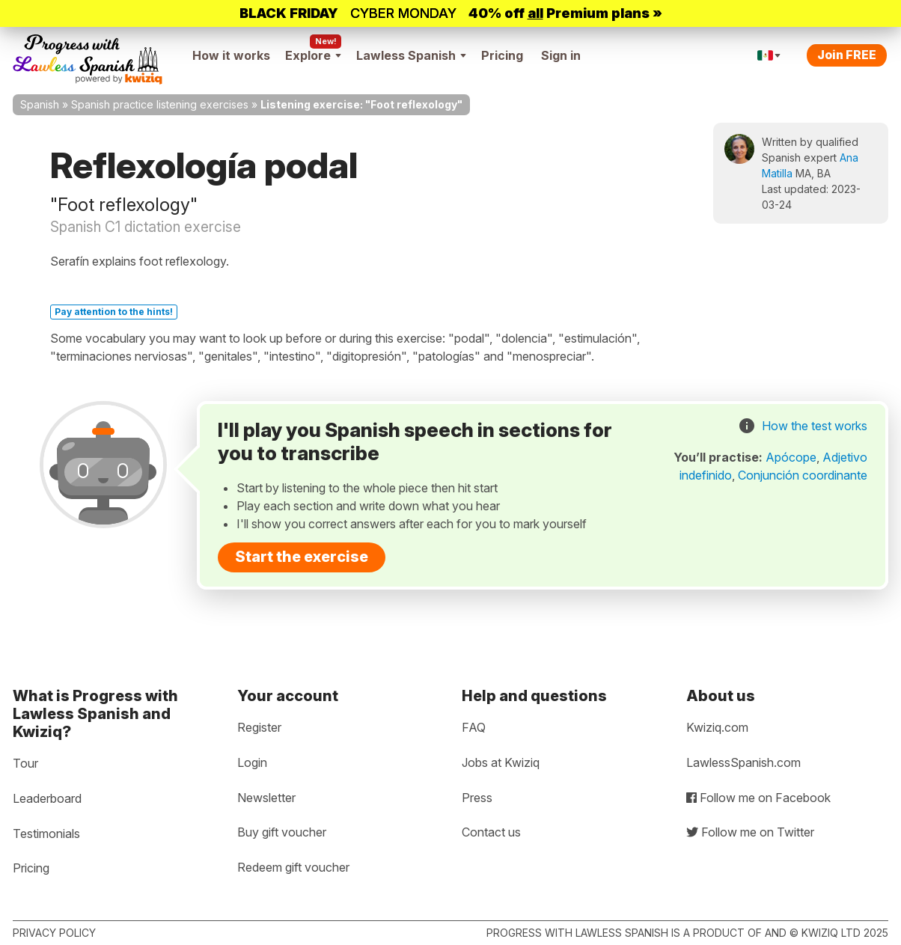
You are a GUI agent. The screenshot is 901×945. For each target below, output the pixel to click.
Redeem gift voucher (293, 867)
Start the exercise (301, 557)
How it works (231, 55)
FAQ (474, 727)
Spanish (39, 104)
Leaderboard (47, 798)
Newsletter (266, 797)
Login (252, 762)
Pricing (502, 55)
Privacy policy (54, 932)
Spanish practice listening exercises (159, 104)
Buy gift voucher (281, 832)
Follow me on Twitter (750, 832)
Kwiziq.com (717, 727)
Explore (313, 55)
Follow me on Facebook (758, 797)
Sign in (561, 55)
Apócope (791, 457)
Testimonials (46, 833)
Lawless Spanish (411, 55)
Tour (25, 763)
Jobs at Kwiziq (501, 762)
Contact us (491, 832)
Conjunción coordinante (802, 475)
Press (477, 797)
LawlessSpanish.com (743, 762)
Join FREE (846, 54)
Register (259, 727)
